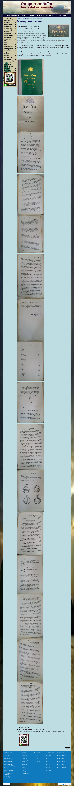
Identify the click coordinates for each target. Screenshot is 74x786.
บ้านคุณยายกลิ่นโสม (20, 18)
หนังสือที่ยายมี (27, 18)
